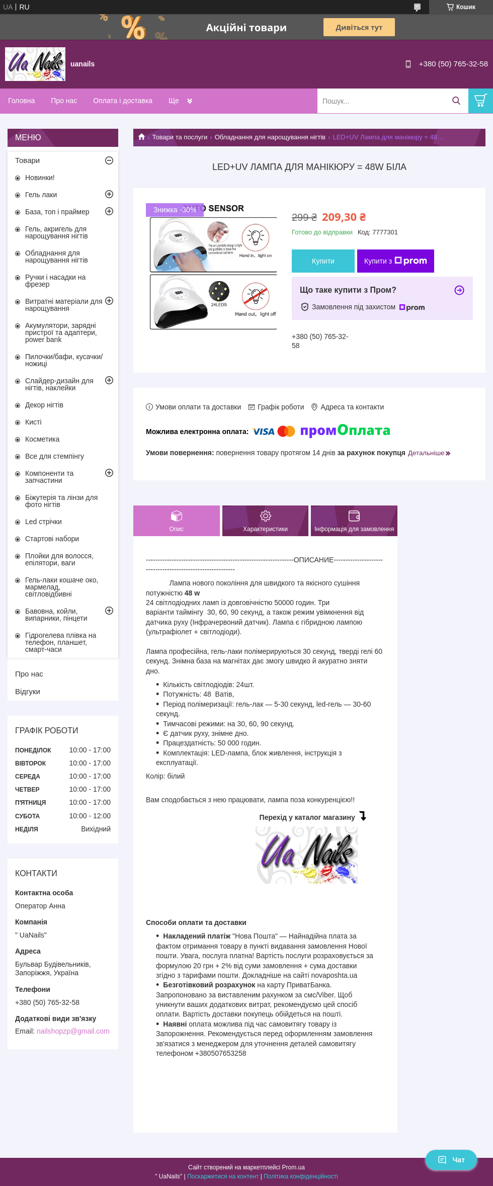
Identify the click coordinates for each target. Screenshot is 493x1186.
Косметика (42, 439)
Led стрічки (43, 522)
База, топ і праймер (57, 212)
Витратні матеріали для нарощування (64, 304)
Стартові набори (52, 539)
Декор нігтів (44, 405)
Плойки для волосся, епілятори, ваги (59, 559)
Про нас (64, 101)
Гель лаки (41, 195)
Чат (451, 1159)
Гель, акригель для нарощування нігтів (56, 232)
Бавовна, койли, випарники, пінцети (56, 614)
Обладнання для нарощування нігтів (270, 137)
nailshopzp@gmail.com (73, 1031)
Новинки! (40, 178)
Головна (21, 101)
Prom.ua (293, 1167)
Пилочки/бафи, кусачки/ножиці (64, 360)
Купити (323, 261)
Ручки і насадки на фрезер (55, 280)
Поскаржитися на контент (223, 1176)
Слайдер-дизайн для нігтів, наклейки (59, 384)
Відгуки (27, 691)
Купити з (395, 261)
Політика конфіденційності (301, 1176)
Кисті (33, 422)
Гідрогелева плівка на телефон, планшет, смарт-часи (60, 642)
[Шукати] (456, 101)
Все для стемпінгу (54, 456)
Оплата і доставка (122, 101)
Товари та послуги (179, 137)
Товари (27, 160)
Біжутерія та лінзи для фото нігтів (61, 501)
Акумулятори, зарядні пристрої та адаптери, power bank (61, 332)
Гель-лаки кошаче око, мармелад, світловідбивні (61, 587)
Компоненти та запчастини (49, 476)
